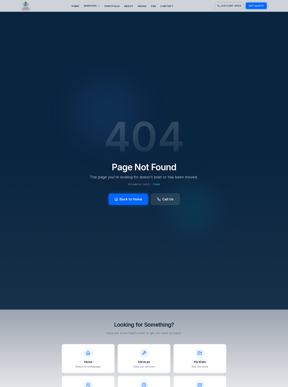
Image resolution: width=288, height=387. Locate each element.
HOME (75, 6)
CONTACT (167, 6)
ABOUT (129, 6)
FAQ (153, 6)
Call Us (165, 199)
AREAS (142, 6)
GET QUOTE (256, 5)
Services (92, 5)
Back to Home (128, 199)
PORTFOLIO (112, 6)
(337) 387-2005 (229, 5)
